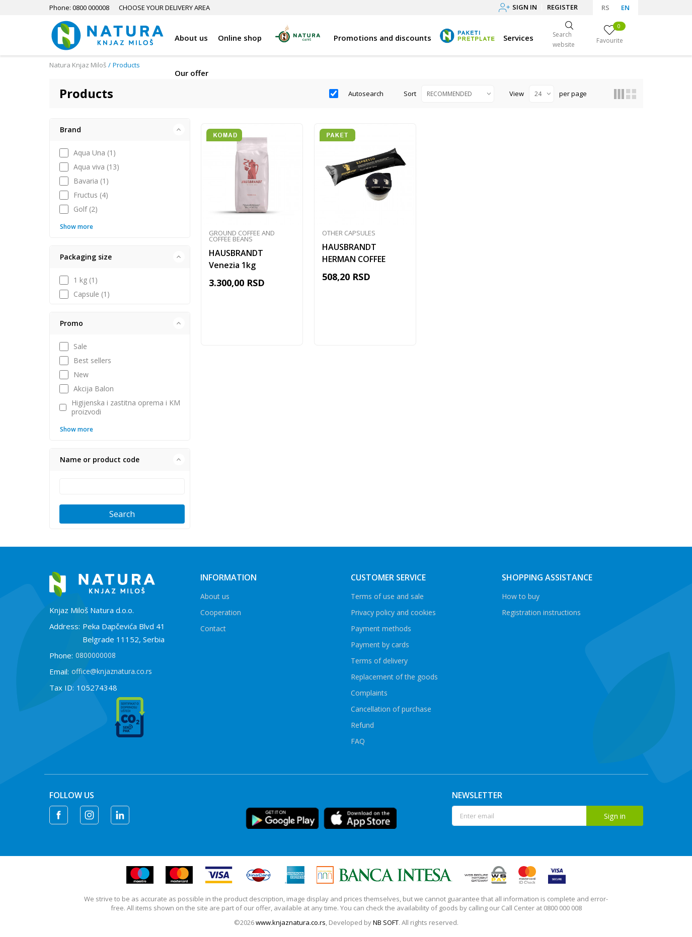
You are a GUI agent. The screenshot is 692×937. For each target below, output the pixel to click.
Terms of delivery (379, 660)
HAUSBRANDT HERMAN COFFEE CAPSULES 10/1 (354, 259)
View (516, 93)
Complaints (369, 693)
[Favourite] (609, 35)
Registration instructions (541, 612)
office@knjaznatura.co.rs (111, 671)
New (81, 374)
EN (625, 7)
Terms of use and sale (387, 596)
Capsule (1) (91, 294)
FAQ (358, 741)
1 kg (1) (85, 280)
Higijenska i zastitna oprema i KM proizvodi (125, 407)
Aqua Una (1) (94, 152)
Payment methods (381, 628)
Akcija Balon (93, 388)
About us (214, 596)
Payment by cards (380, 644)
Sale (80, 346)
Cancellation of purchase (391, 709)
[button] (120, 130)
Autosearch (365, 93)
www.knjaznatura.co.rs (291, 922)
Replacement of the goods (394, 677)
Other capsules (348, 233)
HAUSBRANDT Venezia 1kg (236, 259)
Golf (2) (85, 209)
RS (605, 7)
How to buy (521, 596)
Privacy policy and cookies (393, 612)
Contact (213, 628)
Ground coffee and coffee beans (242, 236)
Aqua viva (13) (96, 167)
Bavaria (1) (91, 181)
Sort (410, 93)
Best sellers (92, 360)
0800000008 (95, 655)
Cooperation (220, 612)
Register (562, 7)
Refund (362, 725)
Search (122, 514)
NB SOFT (386, 922)
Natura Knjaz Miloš (77, 64)
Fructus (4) (90, 195)
